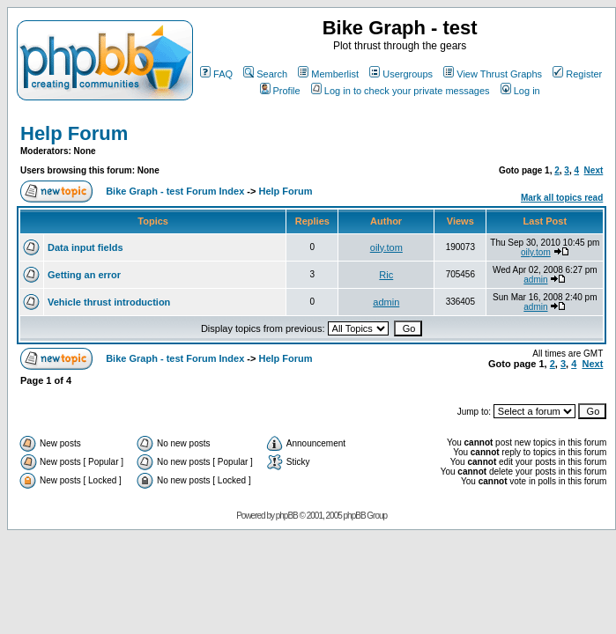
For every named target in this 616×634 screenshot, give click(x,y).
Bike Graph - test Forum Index (175, 191)
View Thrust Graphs (492, 74)
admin (535, 279)
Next (594, 170)
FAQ (216, 74)
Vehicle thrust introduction (109, 302)
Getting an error (84, 274)
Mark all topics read (562, 198)
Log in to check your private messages (400, 90)
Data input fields (85, 247)
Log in (520, 90)
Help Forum (74, 133)
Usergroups (401, 74)
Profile (280, 90)
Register (577, 74)
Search (265, 74)
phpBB (287, 515)
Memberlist (328, 74)
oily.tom (386, 247)
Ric (386, 274)
